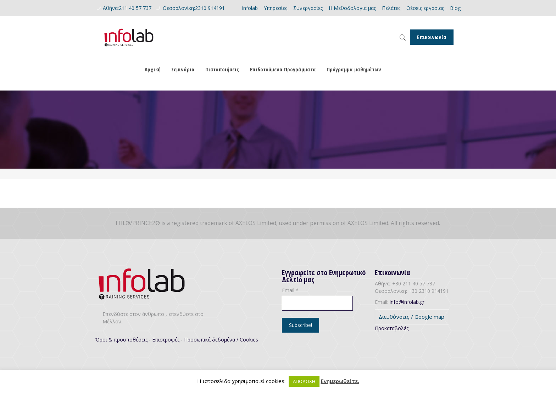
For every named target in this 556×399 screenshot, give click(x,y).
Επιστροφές (165, 339)
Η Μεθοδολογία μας (352, 8)
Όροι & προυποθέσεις (121, 339)
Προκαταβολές (391, 328)
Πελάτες (391, 8)
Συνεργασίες (308, 8)
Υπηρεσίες (275, 8)
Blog (455, 8)
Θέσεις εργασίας (425, 8)
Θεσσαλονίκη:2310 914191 (194, 8)
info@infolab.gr (407, 302)
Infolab (250, 8)
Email (290, 290)
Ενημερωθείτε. (340, 380)
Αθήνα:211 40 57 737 (127, 8)
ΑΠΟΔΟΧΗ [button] (304, 381)
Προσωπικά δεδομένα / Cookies (221, 339)
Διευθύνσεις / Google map (411, 316)
